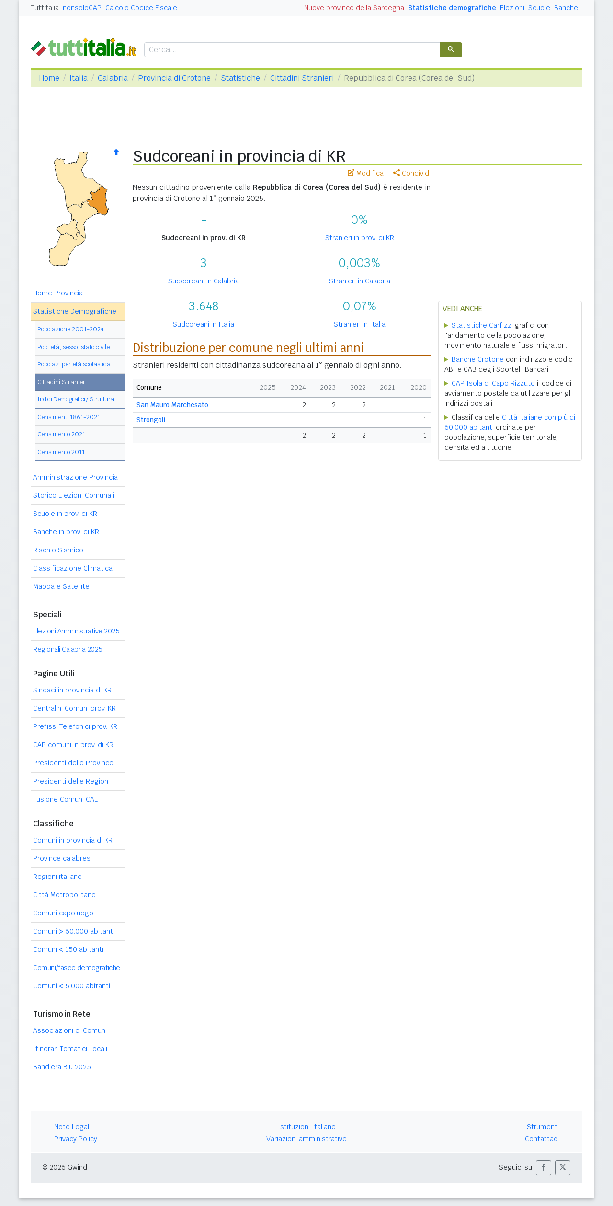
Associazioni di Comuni (70, 1030)
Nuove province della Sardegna (354, 7)
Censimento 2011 (61, 452)
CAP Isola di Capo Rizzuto (493, 383)
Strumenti (543, 1127)
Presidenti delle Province (73, 763)
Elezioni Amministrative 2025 (76, 631)
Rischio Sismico (58, 550)
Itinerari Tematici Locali (70, 1048)
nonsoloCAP (82, 7)
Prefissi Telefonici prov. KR (75, 726)
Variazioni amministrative (306, 1139)
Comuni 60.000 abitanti (73, 931)
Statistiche (240, 78)
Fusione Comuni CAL (65, 799)
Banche (566, 7)
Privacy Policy (75, 1139)
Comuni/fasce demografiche (76, 967)
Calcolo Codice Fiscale (141, 7)
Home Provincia (58, 293)
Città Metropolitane (64, 894)
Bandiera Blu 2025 (62, 1067)
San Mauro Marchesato (172, 404)
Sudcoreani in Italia (203, 324)
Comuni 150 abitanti (68, 949)
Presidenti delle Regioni (71, 781)
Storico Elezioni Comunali (73, 495)
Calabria (113, 78)
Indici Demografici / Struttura (75, 399)
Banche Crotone (478, 359)
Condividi (412, 173)
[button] (543, 1167)
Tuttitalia (45, 7)
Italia (78, 78)
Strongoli (150, 419)
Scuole (539, 7)
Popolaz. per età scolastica (74, 364)
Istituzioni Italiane (307, 1127)
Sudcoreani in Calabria (203, 281)
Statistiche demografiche (452, 7)
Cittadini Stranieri (302, 78)
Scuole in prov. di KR (65, 513)
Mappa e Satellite (61, 586)
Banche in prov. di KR (66, 531)
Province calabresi (62, 858)
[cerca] (291, 50)
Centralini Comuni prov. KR (74, 708)
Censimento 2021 (61, 434)
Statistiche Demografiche (74, 311)
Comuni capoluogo (63, 913)
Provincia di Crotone (174, 78)
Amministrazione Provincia (75, 477)
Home (49, 78)
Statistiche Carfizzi (482, 325)
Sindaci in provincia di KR (72, 690)
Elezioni (512, 7)
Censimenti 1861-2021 (68, 417)
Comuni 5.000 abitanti (71, 986)
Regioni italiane (57, 876)
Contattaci (542, 1139)
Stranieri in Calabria (359, 281)
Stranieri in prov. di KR (359, 238)
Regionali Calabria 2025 (67, 649)
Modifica (366, 173)
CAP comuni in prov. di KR (73, 744)
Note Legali (72, 1127)
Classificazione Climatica (73, 568)
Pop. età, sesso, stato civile (73, 347)
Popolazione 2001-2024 (70, 329)
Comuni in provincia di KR (73, 840)
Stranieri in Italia (360, 324)
